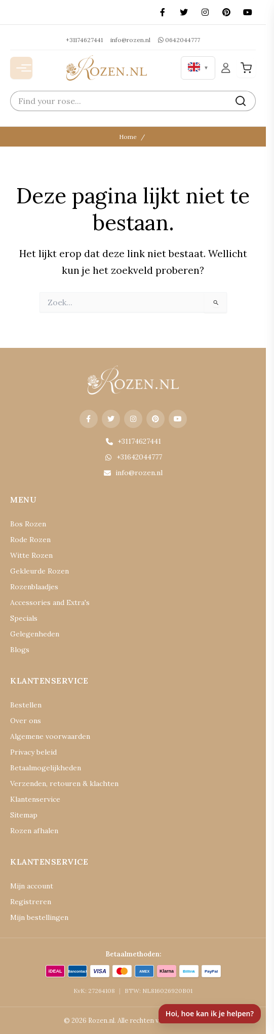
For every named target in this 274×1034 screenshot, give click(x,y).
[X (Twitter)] (184, 12)
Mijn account (31, 885)
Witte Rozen (31, 555)
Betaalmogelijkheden (45, 767)
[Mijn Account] (225, 68)
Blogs (19, 649)
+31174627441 (84, 40)
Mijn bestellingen (39, 917)
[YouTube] (248, 12)
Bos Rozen (28, 523)
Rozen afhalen (34, 830)
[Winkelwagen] (246, 68)
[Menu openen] (21, 68)
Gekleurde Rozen (39, 571)
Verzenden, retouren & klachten (64, 783)
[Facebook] (162, 12)
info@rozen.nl (130, 40)
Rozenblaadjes (34, 586)
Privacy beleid (33, 752)
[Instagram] (205, 12)
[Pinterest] (226, 12)
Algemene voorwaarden (50, 736)
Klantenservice (35, 799)
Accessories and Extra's (50, 602)
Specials (23, 618)
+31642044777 (133, 456)
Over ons (25, 720)
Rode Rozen (30, 539)
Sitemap (23, 814)
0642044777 (179, 40)
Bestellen (26, 704)
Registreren (30, 901)
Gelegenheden (34, 633)
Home (128, 136)
